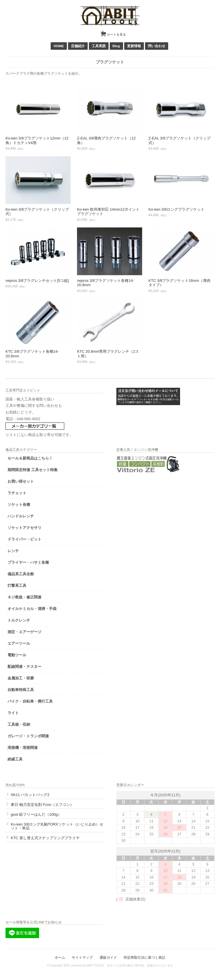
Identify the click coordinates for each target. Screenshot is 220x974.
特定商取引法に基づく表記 (144, 957)
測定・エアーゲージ (24, 632)
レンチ (13, 551)
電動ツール (17, 655)
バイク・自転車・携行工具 (30, 701)
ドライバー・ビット (24, 539)
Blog (116, 46)
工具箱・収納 (19, 724)
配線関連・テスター (24, 666)
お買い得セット (21, 481)
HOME (59, 46)
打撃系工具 (17, 585)
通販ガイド (108, 957)
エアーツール (19, 643)
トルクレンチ (19, 620)
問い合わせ (156, 46)
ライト (13, 713)
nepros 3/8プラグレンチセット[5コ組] (37, 280)
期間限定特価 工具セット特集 (33, 470)
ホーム (60, 957)
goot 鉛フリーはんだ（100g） (36, 814)
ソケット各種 (19, 504)
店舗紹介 (78, 46)
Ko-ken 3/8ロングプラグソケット (176, 209)
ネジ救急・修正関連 (24, 597)
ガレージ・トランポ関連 (28, 736)
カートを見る (114, 32)
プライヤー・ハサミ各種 (28, 562)
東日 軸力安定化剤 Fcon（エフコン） (42, 804)
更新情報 (134, 46)
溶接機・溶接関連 (23, 747)
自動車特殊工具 (21, 690)
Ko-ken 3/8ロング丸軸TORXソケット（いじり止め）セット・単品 (57, 826)
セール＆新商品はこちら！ (30, 458)
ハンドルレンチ (21, 516)
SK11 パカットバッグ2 (30, 795)
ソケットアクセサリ (24, 527)
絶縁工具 (15, 759)
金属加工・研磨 (21, 678)
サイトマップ (82, 957)
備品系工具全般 (21, 574)
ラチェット (17, 493)
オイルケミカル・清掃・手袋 (32, 609)
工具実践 (99, 46)
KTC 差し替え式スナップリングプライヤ (45, 838)
